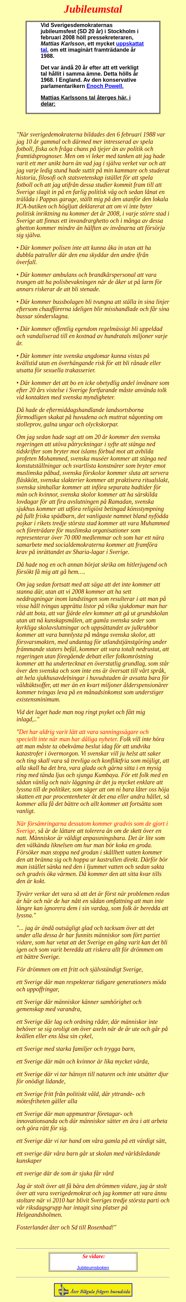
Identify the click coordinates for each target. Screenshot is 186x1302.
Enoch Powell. (105, 86)
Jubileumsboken (93, 1267)
